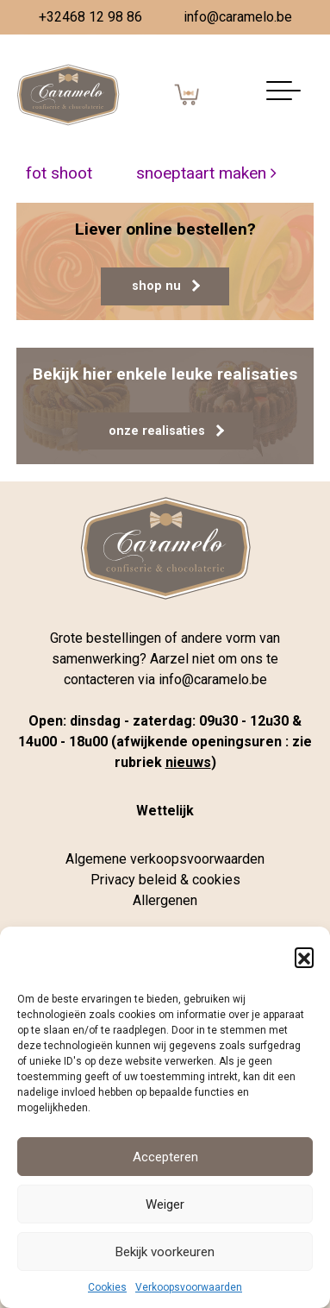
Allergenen (165, 900)
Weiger (165, 1204)
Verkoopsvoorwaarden (188, 1287)
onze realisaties (166, 431)
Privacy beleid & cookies (165, 879)
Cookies (107, 1287)
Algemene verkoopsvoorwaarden (165, 859)
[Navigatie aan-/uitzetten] (283, 95)
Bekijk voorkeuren (165, 1252)
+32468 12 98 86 (90, 17)
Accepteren (165, 1157)
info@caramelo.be (238, 17)
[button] (304, 956)
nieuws (188, 762)
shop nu (166, 286)
